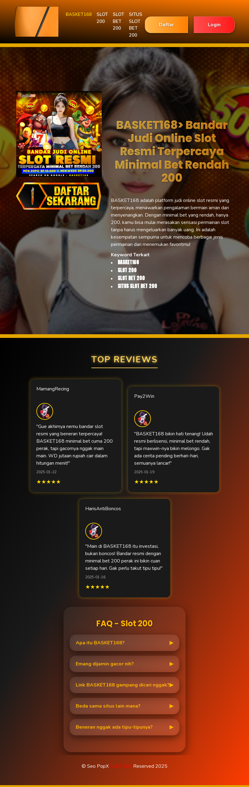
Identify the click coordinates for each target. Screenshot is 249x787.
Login (214, 24)
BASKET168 (79, 14)
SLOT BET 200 (118, 21)
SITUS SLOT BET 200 (135, 24)
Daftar (166, 24)
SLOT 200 (102, 17)
